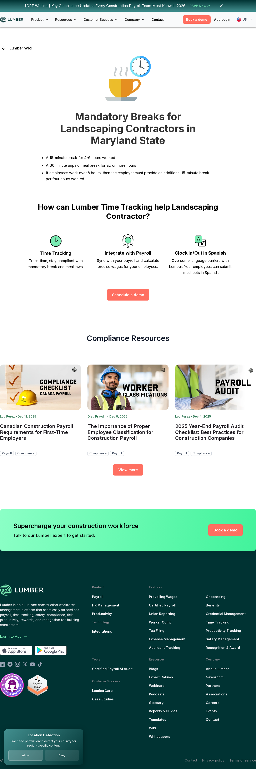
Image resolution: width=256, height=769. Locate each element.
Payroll (97, 597)
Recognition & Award (223, 648)
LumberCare (102, 691)
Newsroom (215, 677)
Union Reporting (162, 614)
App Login (222, 19)
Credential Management (226, 614)
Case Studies (103, 699)
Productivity (102, 614)
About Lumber (217, 669)
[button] (40, 19)
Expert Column (161, 677)
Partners (213, 686)
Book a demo (196, 19)
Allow (26, 755)
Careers (212, 703)
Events (211, 711)
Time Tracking (217, 622)
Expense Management (167, 639)
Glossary (156, 703)
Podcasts (156, 694)
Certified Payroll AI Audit (112, 669)
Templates (157, 719)
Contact (157, 19)
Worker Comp (160, 622)
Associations (216, 694)
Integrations (102, 631)
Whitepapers (159, 736)
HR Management (105, 605)
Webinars (157, 686)
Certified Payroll (162, 605)
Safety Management (222, 639)
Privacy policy (213, 760)
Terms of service (242, 760)
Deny (62, 755)
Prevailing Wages (163, 597)
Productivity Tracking (223, 631)
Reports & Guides (163, 711)
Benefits (213, 605)
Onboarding (215, 597)
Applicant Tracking (164, 648)
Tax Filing (156, 631)
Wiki (152, 728)
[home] (13, 20)
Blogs (153, 669)
